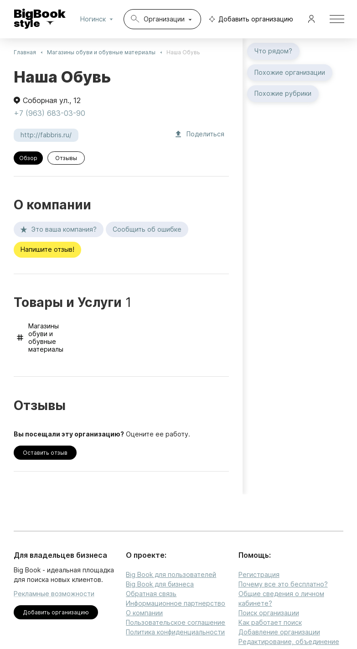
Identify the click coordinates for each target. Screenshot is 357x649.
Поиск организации (268, 613)
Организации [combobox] (164, 19)
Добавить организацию (249, 19)
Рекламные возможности (54, 593)
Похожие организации (289, 72)
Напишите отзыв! (47, 250)
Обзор (28, 158)
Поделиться (200, 134)
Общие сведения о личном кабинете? (281, 598)
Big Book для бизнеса (160, 584)
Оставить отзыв (45, 453)
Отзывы (66, 158)
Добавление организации (279, 632)
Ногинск (98, 19)
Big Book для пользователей (171, 574)
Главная (25, 52)
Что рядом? (273, 51)
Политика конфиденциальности (175, 632)
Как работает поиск (270, 622)
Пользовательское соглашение (175, 622)
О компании (144, 613)
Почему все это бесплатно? (283, 584)
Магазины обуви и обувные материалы (101, 52)
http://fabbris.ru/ (46, 135)
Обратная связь (151, 593)
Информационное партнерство (175, 603)
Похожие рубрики (283, 93)
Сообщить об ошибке (147, 230)
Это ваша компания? (58, 230)
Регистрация (258, 574)
